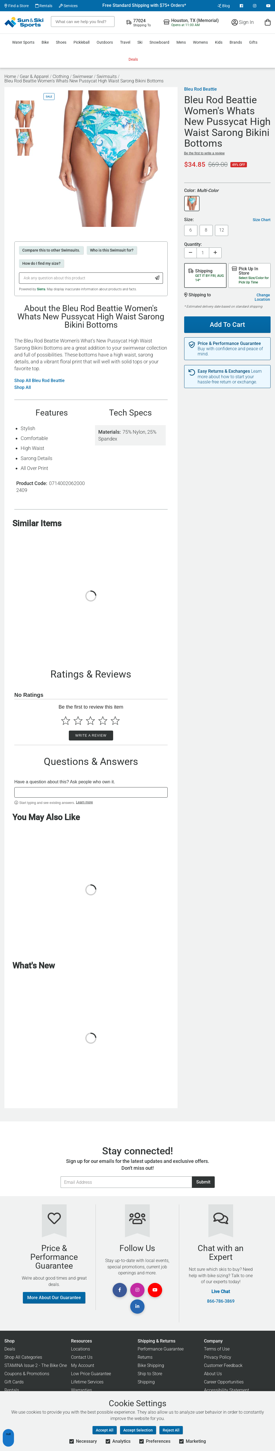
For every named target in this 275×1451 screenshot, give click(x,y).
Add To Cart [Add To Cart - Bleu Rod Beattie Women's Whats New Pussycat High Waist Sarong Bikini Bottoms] (225, 322)
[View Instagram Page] (254, 6)
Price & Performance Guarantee (229, 343)
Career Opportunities (224, 1382)
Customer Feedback (223, 1365)
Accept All (104, 1430)
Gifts (253, 42)
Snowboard (159, 42)
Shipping (146, 1382)
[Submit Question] (157, 278)
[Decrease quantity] (190, 252)
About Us (213, 1373)
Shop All (22, 387)
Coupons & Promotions (26, 1373)
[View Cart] (268, 22)
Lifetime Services (87, 1382)
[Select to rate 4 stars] (102, 720)
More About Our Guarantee (54, 1297)
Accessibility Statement (226, 1390)
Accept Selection (138, 1430)
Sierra (41, 289)
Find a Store (16, 6)
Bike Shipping (151, 1365)
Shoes (61, 42)
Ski (139, 42)
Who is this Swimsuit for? (112, 250)
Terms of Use (217, 1349)
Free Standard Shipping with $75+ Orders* (144, 5)
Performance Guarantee (161, 1349)
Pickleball (81, 42)
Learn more (84, 802)
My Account (82, 1365)
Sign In (243, 22)
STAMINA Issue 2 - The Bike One (35, 1365)
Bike (45, 42)
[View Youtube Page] (268, 6)
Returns (145, 1357)
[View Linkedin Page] (137, 1306)
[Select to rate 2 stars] (78, 720)
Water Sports (23, 42)
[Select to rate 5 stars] (115, 720)
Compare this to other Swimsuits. (51, 250)
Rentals (43, 6)
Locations (80, 1349)
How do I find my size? (41, 263)
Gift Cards (14, 1382)
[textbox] (91, 792)
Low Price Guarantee (91, 1373)
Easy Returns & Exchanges (224, 371)
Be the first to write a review (204, 153)
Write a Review (91, 735)
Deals (133, 59)
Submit (203, 1182)
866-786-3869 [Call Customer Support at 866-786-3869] (221, 1301)
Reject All (171, 1430)
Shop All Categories (23, 1357)
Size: (189, 220)
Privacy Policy (217, 1357)
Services (68, 6)
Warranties (81, 1390)
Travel (125, 42)
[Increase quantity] (215, 252)
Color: (201, 190)
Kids (218, 42)
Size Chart (262, 220)
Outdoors (105, 42)
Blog (223, 6)
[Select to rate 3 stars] (90, 720)
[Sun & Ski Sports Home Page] (24, 22)
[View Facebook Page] (241, 6)
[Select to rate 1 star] (65, 720)
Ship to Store (150, 1373)
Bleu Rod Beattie (200, 89)
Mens (181, 42)
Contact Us (81, 1357)
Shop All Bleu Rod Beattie (39, 380)
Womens (200, 42)
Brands (236, 42)
